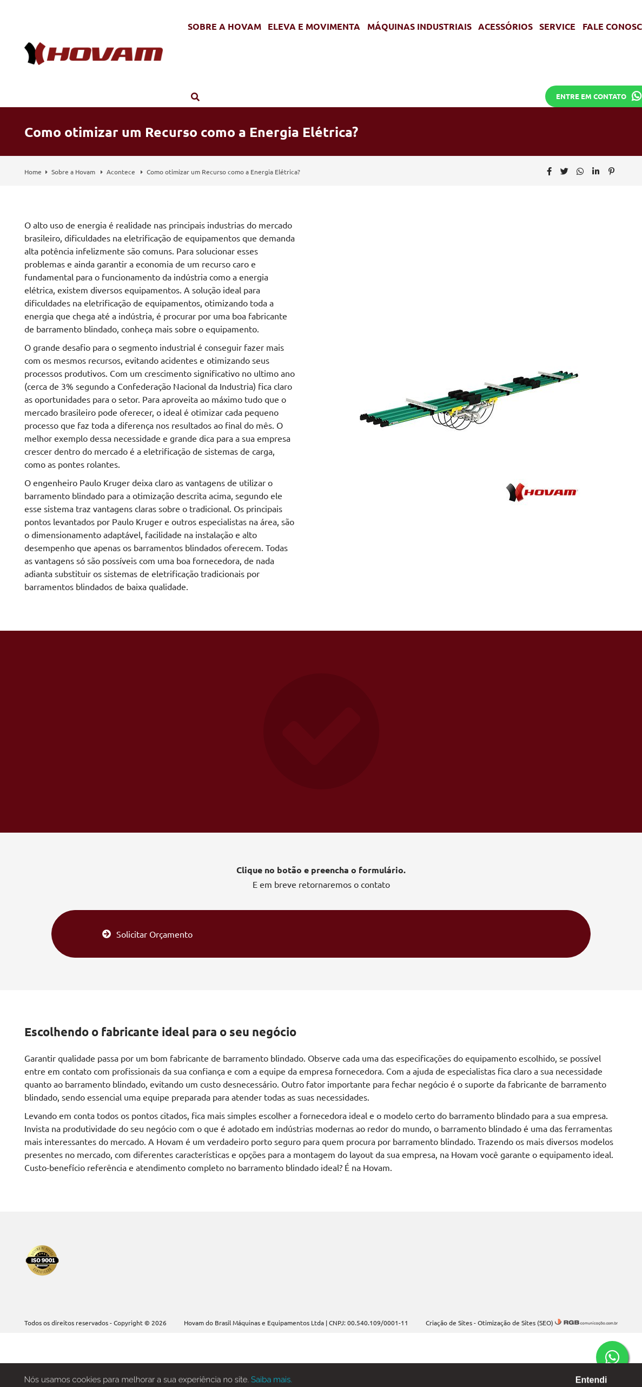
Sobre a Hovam (224, 26)
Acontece (122, 171)
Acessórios (505, 26)
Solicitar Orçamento (147, 933)
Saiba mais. (271, 1382)
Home (33, 171)
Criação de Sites (449, 1322)
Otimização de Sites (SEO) (515, 1322)
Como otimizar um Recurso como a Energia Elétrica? (223, 171)
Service (557, 26)
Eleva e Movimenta (314, 26)
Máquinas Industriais (419, 26)
